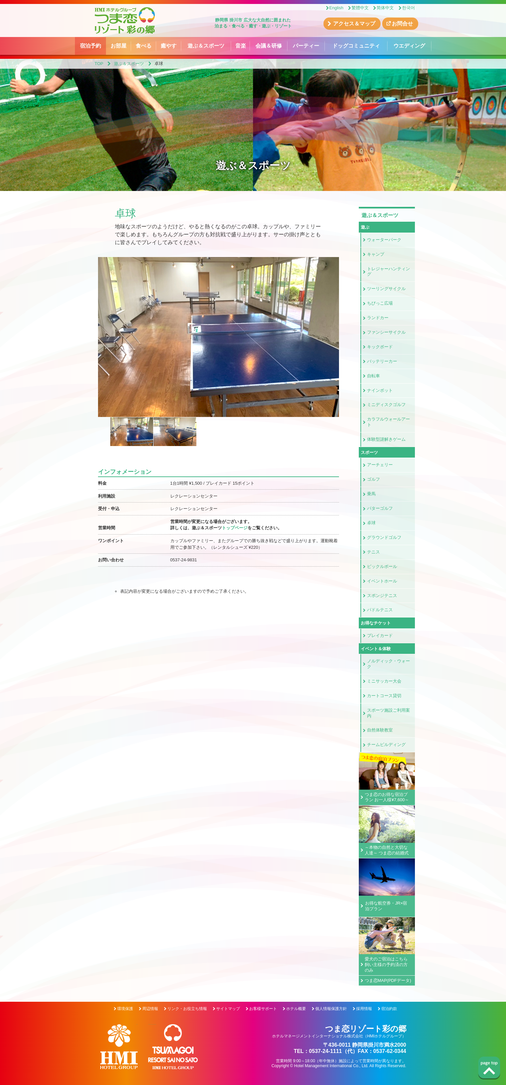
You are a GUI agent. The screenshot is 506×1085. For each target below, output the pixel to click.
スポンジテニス (382, 595)
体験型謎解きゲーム (386, 439)
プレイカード (380, 635)
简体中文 (385, 7)
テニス (373, 551)
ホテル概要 (296, 1008)
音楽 (240, 46)
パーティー (306, 46)
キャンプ (375, 254)
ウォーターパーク (384, 239)
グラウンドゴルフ (384, 537)
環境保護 (125, 1008)
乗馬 (371, 493)
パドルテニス (380, 609)
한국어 (408, 7)
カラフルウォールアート (388, 422)
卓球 (371, 522)
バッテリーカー (382, 361)
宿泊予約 (90, 46)
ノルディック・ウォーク (388, 663)
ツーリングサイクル (386, 288)
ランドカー (377, 317)
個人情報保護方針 (331, 1008)
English (336, 7)
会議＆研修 (268, 46)
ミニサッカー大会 (384, 681)
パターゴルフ (380, 508)
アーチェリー (380, 464)
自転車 (373, 375)
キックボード (380, 346)
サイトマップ (228, 1008)
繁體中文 (360, 7)
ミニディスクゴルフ (386, 404)
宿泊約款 (389, 1008)
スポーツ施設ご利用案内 (388, 713)
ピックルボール (382, 566)
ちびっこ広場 (380, 303)
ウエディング (409, 46)
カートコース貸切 (384, 695)
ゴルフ (373, 479)
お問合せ (402, 23)
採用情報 (364, 1008)
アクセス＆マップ (354, 23)
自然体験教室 (380, 730)
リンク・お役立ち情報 (187, 1008)
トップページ (235, 527)
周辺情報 (150, 1008)
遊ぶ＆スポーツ (205, 46)
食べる (144, 46)
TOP (99, 63)
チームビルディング (386, 744)
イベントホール (382, 581)
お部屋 (118, 46)
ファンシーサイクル (386, 332)
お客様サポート (263, 1008)
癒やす (169, 46)
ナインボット (380, 390)
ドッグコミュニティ (356, 46)
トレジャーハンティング (388, 271)
